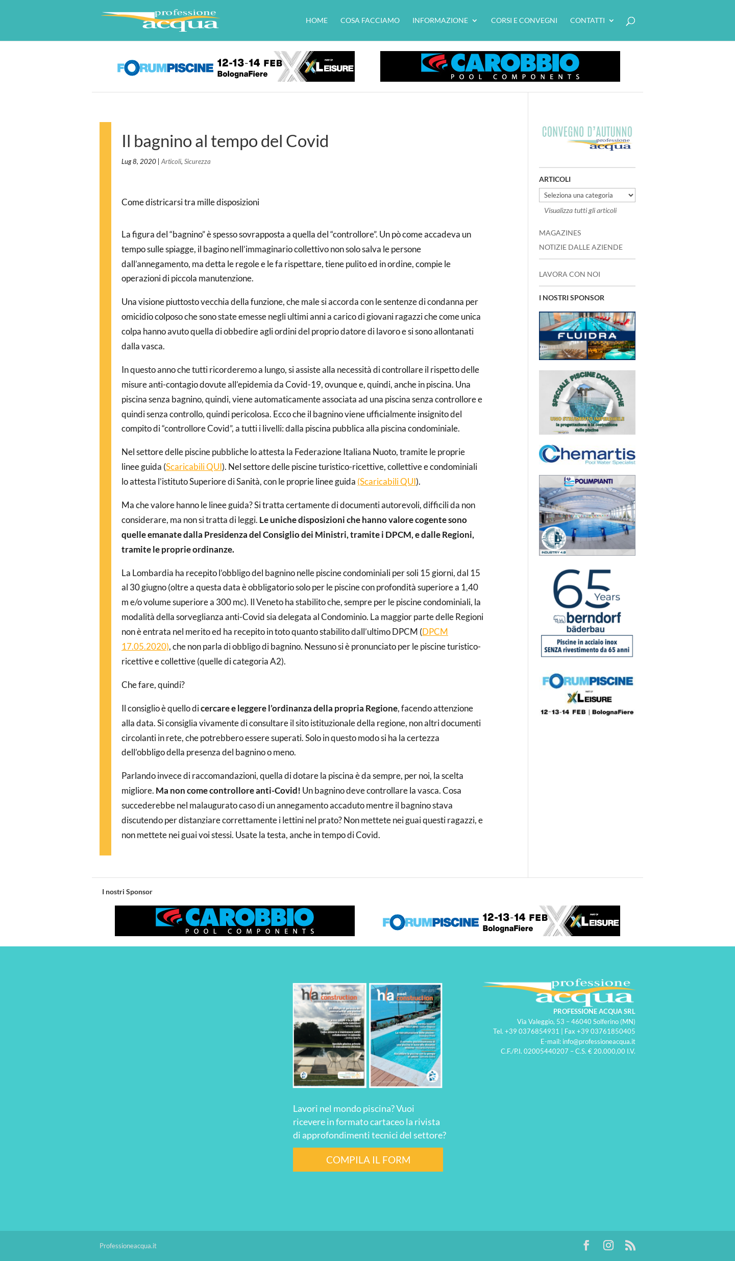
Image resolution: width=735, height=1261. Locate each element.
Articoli (171, 161)
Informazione (440, 21)
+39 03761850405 (606, 1031)
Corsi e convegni (524, 21)
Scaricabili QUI (194, 466)
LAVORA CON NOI (569, 274)
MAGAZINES (560, 232)
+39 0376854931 (532, 1031)
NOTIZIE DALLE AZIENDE (581, 247)
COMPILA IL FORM (368, 1159)
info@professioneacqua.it (598, 1041)
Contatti (587, 21)
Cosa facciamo (370, 21)
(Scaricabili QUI (386, 481)
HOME (317, 21)
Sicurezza (197, 161)
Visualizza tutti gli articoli (580, 210)
